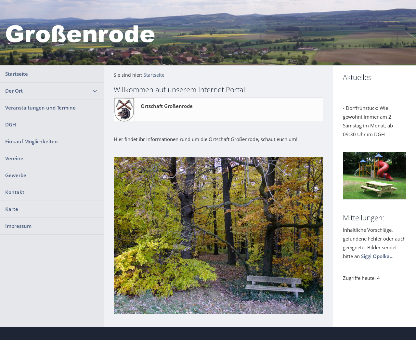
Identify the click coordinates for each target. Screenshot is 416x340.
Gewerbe (15, 175)
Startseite (16, 74)
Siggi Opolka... (377, 256)
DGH (10, 124)
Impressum (18, 226)
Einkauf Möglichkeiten (31, 141)
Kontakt (14, 192)
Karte (11, 209)
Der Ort (14, 90)
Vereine (14, 158)
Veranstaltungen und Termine (40, 107)
